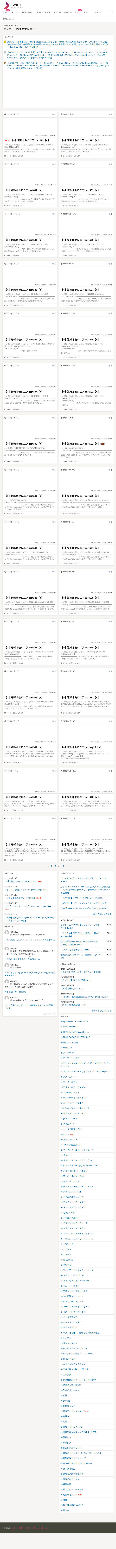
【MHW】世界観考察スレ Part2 (75, 965)
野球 (65, 1516)
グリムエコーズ (70, 1134)
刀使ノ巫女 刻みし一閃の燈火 (76, 1385)
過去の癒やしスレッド (101, 1026)
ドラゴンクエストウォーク (75, 1239)
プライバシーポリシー (39, 1543)
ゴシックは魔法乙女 (72, 1160)
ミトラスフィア (70, 1333)
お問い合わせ (8, 19)
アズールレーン (70, 1092)
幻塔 (65, 1437)
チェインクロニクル (72, 1207)
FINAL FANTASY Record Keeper (76, 1047)
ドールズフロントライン (74, 1223)
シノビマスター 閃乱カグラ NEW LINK (80, 1181)
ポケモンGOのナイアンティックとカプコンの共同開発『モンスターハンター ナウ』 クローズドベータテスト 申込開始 (85, 905)
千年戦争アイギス (71, 1406)
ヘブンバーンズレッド (73, 1317)
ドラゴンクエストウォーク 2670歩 (30, 912)
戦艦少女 (67, 1453)
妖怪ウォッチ (69, 1422)
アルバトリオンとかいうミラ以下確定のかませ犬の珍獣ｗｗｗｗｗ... (29, 989)
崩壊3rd (66, 1432)
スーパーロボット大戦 (73, 1192)
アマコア (98, 12)
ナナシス (67, 1265)
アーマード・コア (71, 1074)
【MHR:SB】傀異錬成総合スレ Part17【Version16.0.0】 (86, 1011)
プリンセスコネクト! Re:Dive (76, 1296)
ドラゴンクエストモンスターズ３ (78, 1254)
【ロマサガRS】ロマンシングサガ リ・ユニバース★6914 (83, 895)
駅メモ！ (67, 1526)
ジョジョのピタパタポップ (75, 1186)
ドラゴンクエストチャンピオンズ (78, 1249)
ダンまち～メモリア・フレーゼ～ (78, 1202)
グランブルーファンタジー (75, 1129)
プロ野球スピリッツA (73, 1312)
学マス (78, 11)
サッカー (67, 1171)
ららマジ (67, 1354)
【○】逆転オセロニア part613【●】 (30, 896)
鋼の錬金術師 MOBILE (73, 1521)
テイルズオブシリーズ (73, 1213)
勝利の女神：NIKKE (72, 1401)
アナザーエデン (70, 1097)
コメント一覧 (49, 1029)
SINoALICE (67, 1063)
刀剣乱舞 (67, 1390)
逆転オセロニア (19, 156)
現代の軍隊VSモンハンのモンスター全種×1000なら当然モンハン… (79, 958)
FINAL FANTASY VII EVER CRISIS (76, 1053)
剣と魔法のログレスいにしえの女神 (79, 1396)
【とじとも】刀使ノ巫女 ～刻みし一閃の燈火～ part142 (80, 950)
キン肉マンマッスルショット (76, 1124)
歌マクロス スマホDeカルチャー (77, 1479)
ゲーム (6, 11)
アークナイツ (69, 1068)
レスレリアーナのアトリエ (75, 1364)
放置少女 (67, 1458)
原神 (65, 1411)
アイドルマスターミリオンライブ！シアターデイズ (86, 1087)
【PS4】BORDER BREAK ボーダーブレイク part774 (83, 924)
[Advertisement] (58, 90)
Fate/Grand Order (70, 1042)
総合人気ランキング (102, 929)
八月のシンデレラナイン (74, 1380)
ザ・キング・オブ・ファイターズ (78, 1165)
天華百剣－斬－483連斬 (17, 1007)
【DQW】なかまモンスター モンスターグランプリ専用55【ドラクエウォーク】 (30, 933)
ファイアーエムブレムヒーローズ (78, 1286)
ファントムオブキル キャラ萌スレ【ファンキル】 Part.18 (80, 942)
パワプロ (67, 1281)
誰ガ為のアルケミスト (73, 1505)
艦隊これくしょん (71, 1495)
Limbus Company (70, 1058)
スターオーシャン (71, 1197)
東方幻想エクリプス (72, 1464)
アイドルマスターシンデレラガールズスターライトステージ (85, 1080)
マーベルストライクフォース (76, 1322)
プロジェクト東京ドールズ (75, 1307)
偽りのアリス (69, 1375)
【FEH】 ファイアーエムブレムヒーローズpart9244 (30, 922)
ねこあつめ (68, 1275)
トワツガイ (68, 1260)
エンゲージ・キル (71, 1108)
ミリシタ (57, 12)
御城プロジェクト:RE (72, 1443)
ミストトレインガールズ (74, 1328)
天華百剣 (67, 1416)
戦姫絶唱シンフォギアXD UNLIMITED (79, 1448)
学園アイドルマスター (75, 1427)
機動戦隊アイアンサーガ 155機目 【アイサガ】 (81, 972)
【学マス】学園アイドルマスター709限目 (30, 904)
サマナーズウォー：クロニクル (77, 1176)
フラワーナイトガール (73, 1291)
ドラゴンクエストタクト (74, 1244)
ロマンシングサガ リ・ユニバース (78, 1369)
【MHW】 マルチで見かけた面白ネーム (22, 974)
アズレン (87, 12)
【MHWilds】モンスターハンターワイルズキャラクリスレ (29, 956)
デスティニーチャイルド (74, 1218)
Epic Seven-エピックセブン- (75, 1037)
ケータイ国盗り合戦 (72, 1145)
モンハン (15, 12)
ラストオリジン (70, 1343)
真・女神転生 (69, 1484)
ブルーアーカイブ (71, 1301)
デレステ (68, 12)
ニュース (67, 1270)
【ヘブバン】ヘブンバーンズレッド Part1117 (82, 913)
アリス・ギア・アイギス (74, 1103)
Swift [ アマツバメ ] (19, 1543)
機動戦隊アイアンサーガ (74, 1474)
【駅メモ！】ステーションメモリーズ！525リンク (84, 919)
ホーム (6, 25)
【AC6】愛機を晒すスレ (86, 1002)
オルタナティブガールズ (74, 1113)
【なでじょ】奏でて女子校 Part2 (86, 994)
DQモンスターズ (43, 12)
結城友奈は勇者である (73, 1490)
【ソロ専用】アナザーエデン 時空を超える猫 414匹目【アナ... (28, 1021)
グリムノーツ (69, 1139)
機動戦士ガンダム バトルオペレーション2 (82, 1469)
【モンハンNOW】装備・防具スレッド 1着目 (86, 986)
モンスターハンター (72, 1338)
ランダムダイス (70, 1359)
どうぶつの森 (69, 1228)
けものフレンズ (70, 1155)
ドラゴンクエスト (71, 1233)
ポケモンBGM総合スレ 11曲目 (86, 1019)
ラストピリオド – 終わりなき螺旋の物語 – (82, 1348)
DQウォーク (27, 12)
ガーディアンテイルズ (73, 1118)
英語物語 (67, 1500)
